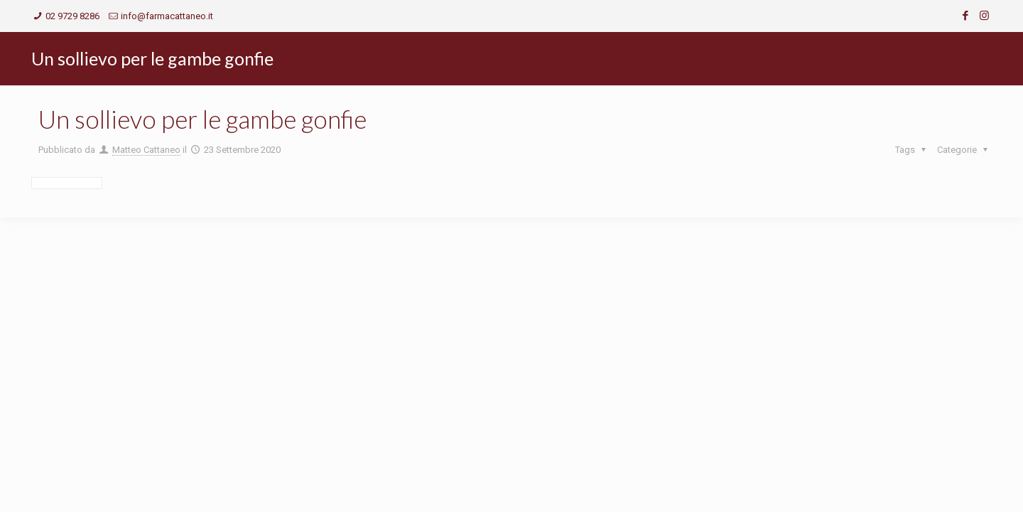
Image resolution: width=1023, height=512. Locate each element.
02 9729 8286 (72, 16)
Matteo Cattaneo (146, 149)
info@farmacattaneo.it (167, 16)
